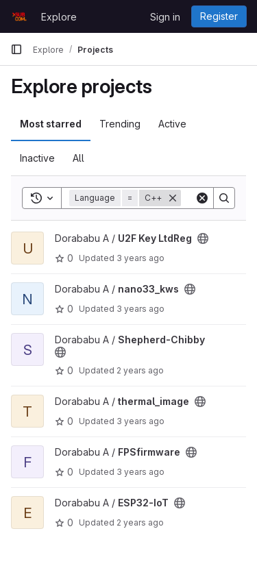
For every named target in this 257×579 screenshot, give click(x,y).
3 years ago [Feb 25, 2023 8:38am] (140, 421)
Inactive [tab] (37, 158)
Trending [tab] (119, 124)
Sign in (165, 17)
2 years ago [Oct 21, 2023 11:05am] (140, 522)
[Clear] (202, 198)
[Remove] (172, 198)
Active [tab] (172, 124)
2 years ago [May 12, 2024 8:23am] (140, 370)
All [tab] (78, 158)
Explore (59, 17)
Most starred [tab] (51, 124)
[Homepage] (19, 16)
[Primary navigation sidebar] (16, 49)
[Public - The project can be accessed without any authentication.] (202, 238)
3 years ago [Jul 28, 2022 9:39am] (140, 258)
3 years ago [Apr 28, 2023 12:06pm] (140, 309)
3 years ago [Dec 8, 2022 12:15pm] (140, 472)
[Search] (224, 198)
